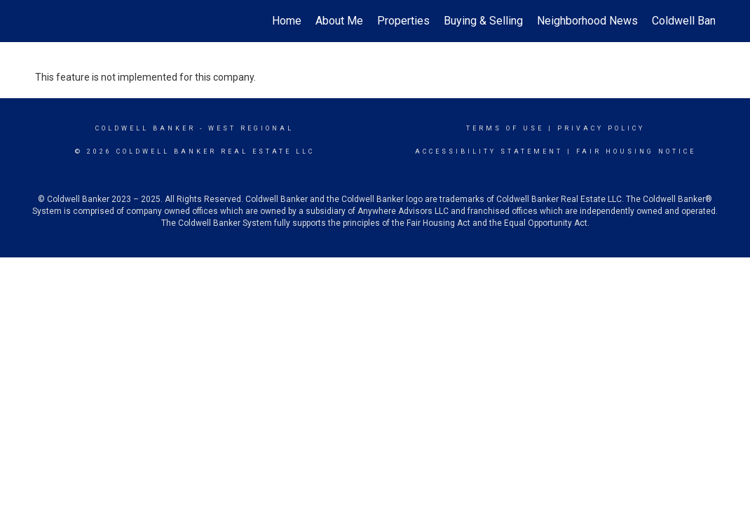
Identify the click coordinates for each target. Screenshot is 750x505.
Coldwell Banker (145, 128)
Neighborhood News (587, 20)
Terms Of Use (505, 128)
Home (286, 20)
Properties (403, 20)
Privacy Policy (601, 128)
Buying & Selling (483, 20)
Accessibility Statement (489, 151)
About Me (339, 20)
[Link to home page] (42, 21)
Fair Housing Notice (636, 151)
